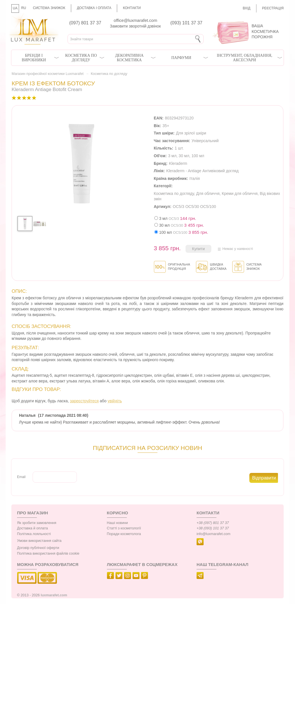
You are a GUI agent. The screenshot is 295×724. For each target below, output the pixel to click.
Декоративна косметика (129, 57)
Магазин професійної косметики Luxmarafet (47, 74)
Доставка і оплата (94, 8)
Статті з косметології (124, 528)
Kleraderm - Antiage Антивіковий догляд (202, 171)
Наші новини (117, 523)
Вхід (246, 8)
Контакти (132, 8)
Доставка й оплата (32, 528)
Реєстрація (273, 8)
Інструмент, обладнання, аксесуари (244, 57)
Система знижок (49, 8)
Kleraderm (178, 163)
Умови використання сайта (39, 541)
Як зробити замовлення (36, 523)
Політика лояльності (34, 534)
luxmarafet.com (54, 595)
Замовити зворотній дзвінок (135, 26)
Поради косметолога (124, 534)
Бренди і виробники (34, 57)
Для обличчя (208, 193)
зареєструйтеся (84, 401)
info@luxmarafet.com (213, 534)
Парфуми (181, 58)
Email (21, 477)
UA (15, 8)
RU (23, 8)
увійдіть (115, 401)
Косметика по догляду (81, 57)
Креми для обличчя (240, 193)
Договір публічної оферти (38, 548)
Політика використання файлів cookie (48, 553)
